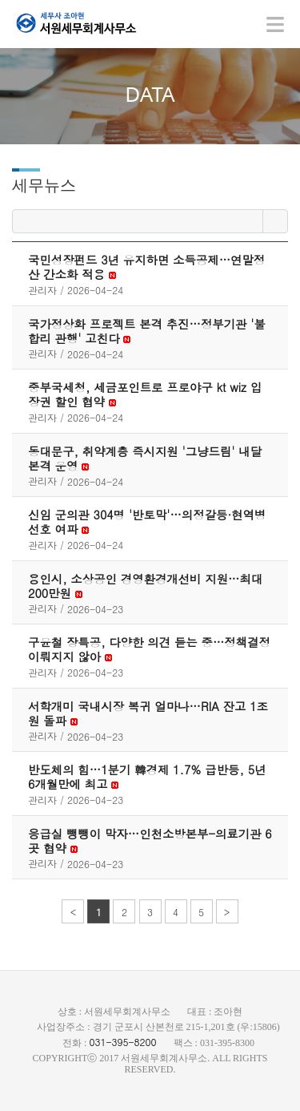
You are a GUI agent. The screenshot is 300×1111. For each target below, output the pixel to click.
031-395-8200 (122, 1041)
